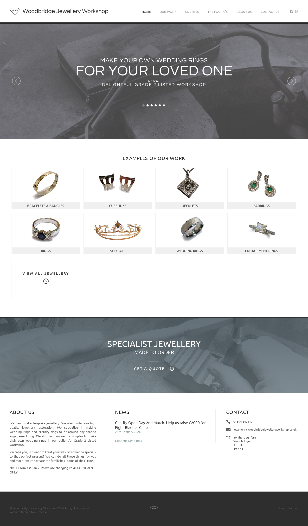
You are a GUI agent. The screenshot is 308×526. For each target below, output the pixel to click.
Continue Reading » (128, 441)
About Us (244, 11)
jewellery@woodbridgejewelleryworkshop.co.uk (264, 429)
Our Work (168, 11)
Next (291, 81)
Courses (192, 11)
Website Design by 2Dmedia (28, 512)
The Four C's (218, 11)
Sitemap (293, 508)
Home (146, 11)
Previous (16, 81)
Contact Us (270, 11)
